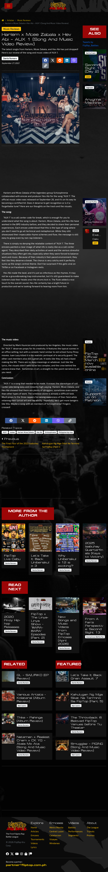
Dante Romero (10, 58)
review (12, 432)
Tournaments (37, 839)
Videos (34, 843)
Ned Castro (22, 706)
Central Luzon (57, 831)
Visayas (53, 839)
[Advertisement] (40, 168)
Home (34, 827)
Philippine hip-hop (66, 432)
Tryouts (90, 831)
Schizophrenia (50, 432)
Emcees (35, 835)
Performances (75, 831)
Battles (72, 827)
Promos (90, 835)
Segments (73, 835)
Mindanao (55, 843)
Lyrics (34, 847)
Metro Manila (56, 827)
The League (93, 827)
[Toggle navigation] (8, 6)
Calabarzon (55, 835)
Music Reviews (24, 20)
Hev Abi (39, 432)
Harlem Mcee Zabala (26, 432)
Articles (10, 20)
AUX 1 (5, 432)
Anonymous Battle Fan (95, 637)
